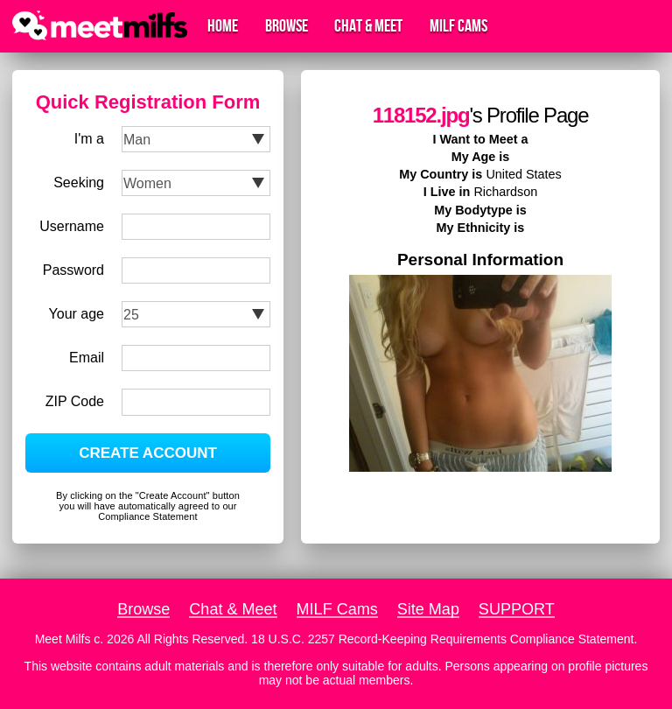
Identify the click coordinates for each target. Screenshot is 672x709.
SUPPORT (517, 609)
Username (71, 226)
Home (222, 26)
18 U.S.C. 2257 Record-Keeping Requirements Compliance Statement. (444, 639)
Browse (286, 26)
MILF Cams (458, 26)
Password (73, 270)
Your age (76, 313)
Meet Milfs (63, 639)
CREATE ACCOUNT (148, 453)
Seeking (78, 182)
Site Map (428, 609)
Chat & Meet (368, 26)
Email (86, 357)
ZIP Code (75, 401)
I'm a (89, 138)
